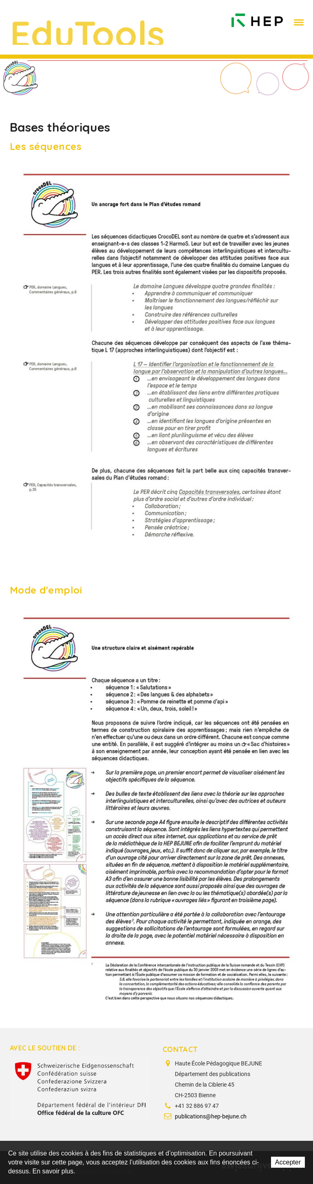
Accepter (288, 1162)
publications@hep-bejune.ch (211, 1116)
